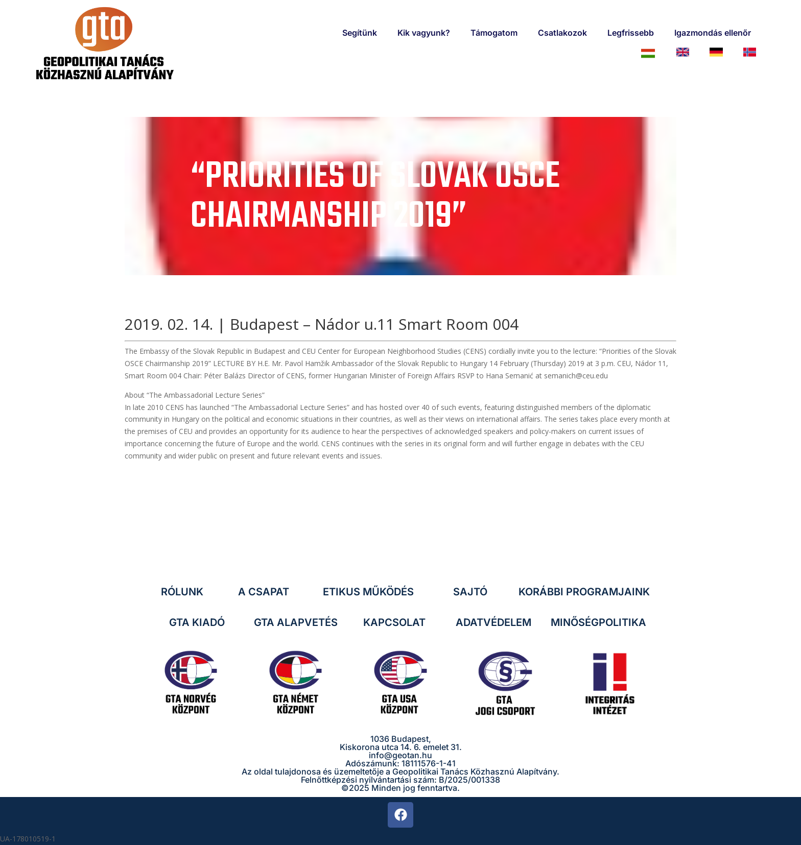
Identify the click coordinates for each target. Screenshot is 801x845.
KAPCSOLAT (394, 622)
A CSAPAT (263, 592)
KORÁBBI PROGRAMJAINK (584, 592)
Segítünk (359, 33)
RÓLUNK (182, 592)
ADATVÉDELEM (493, 622)
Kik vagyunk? (423, 33)
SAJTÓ (470, 592)
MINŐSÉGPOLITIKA (598, 622)
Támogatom (493, 33)
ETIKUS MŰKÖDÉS (368, 592)
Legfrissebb (630, 33)
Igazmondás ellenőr (712, 33)
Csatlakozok (562, 33)
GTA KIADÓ (197, 622)
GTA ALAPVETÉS (296, 622)
